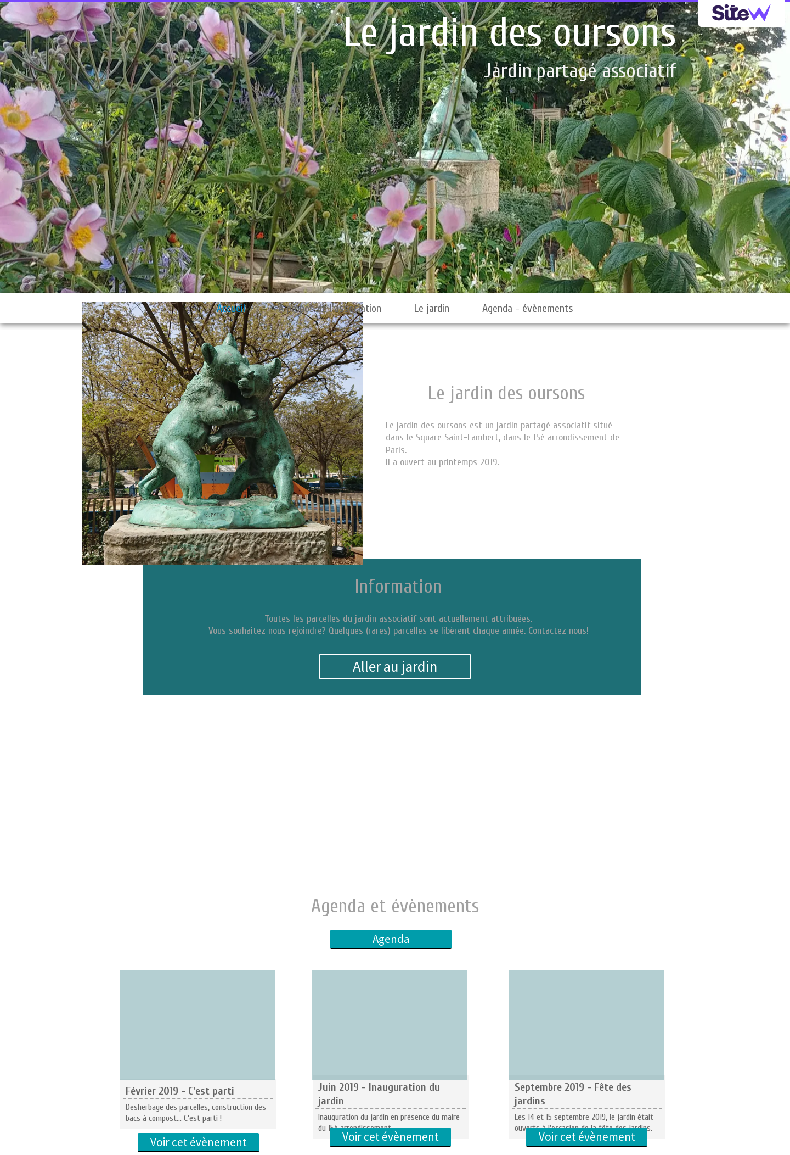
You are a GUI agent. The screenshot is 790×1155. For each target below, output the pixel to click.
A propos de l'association (329, 308)
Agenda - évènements (527, 308)
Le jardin (431, 308)
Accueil (231, 308)
